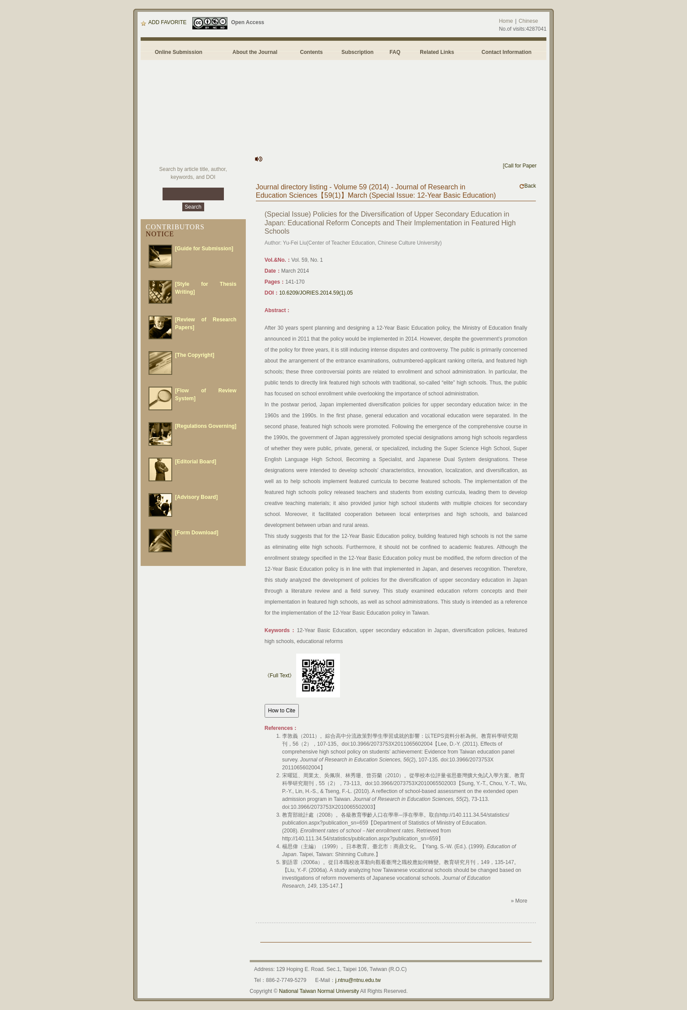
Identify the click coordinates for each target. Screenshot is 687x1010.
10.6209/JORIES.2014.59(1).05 (316, 293)
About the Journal (254, 52)
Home (506, 21)
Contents (311, 52)
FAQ (396, 52)
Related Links (437, 52)
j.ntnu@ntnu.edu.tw (358, 980)
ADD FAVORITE (164, 22)
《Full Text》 (279, 675)
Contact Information (506, 52)
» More (519, 901)
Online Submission (178, 52)
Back (527, 186)
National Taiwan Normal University (319, 991)
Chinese (528, 21)
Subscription (357, 52)
